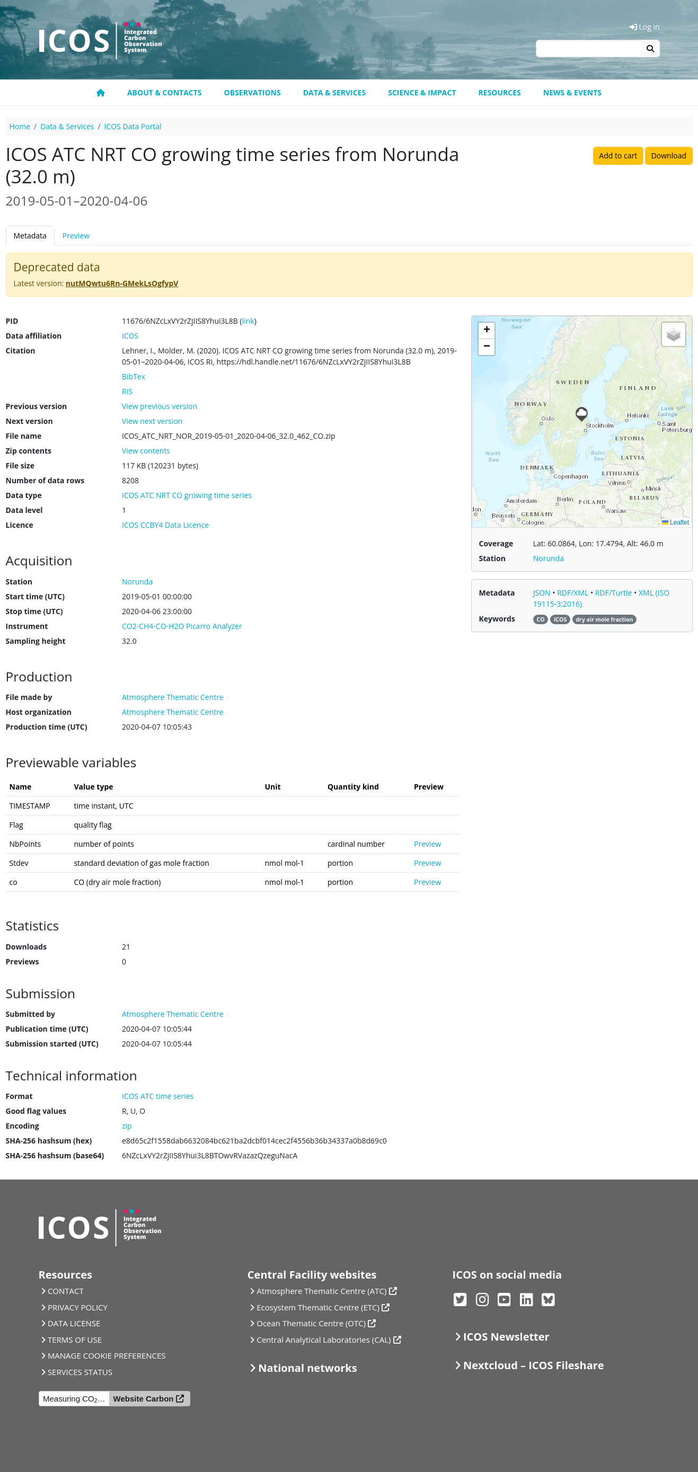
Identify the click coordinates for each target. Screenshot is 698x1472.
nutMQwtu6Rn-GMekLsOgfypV (122, 283)
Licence (19, 525)
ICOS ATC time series (157, 1096)
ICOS (130, 336)
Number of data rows (45, 480)
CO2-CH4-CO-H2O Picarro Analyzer (182, 626)
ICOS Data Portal (133, 126)
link (248, 321)
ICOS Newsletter (506, 1336)
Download (668, 155)
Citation (21, 350)
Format (19, 1096)
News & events (572, 92)
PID (12, 321)
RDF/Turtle (614, 593)
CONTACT (66, 1290)
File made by (29, 697)
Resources (500, 92)
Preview (76, 235)
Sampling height (36, 641)
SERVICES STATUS (80, 1372)
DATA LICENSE (74, 1323)
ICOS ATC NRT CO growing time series (187, 495)
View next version (152, 421)
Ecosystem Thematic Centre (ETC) (318, 1307)
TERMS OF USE (75, 1339)
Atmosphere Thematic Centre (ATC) (321, 1290)
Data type (24, 495)
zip (127, 1126)
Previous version (36, 406)
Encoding (22, 1126)
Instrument (27, 626)
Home (20, 126)
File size (20, 465)
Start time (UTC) (35, 596)
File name (24, 436)
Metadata (30, 235)
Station (19, 582)
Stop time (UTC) (34, 611)
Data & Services (334, 92)
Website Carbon (143, 1398)
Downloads (26, 947)
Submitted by (31, 1014)
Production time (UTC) (46, 727)
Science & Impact (422, 92)
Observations (252, 92)
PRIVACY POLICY (78, 1307)
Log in (645, 27)
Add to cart (618, 155)
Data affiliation (34, 336)
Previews (22, 961)
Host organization (39, 712)
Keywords (497, 619)
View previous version (159, 406)
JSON (543, 593)
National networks (307, 1368)
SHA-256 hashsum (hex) (49, 1141)
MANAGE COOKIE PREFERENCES (107, 1355)
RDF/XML (573, 593)
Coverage (496, 543)
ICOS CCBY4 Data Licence (165, 525)
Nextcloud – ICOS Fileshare (533, 1365)
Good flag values (36, 1111)
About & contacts (164, 92)
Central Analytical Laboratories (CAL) (324, 1339)
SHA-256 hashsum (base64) (55, 1155)
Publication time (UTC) (47, 1029)
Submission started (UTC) (52, 1044)
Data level (24, 510)
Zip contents (29, 451)
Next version (29, 421)
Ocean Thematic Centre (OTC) (311, 1323)
